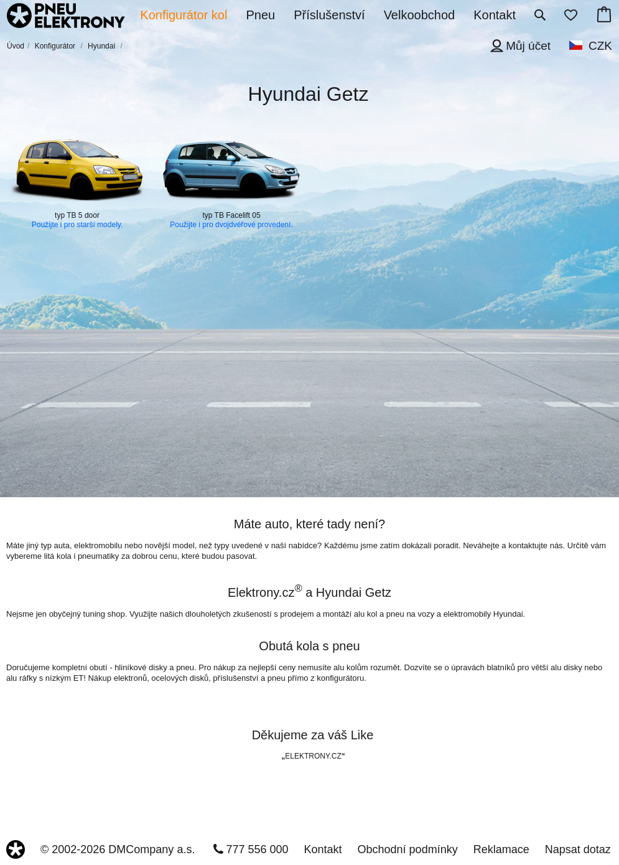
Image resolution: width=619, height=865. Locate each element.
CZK (600, 45)
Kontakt (323, 849)
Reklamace (501, 849)
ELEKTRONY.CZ (313, 756)
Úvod (15, 46)
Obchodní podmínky (408, 849)
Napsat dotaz (578, 849)
